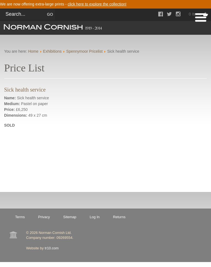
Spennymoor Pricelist (84, 51)
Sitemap (69, 217)
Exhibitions (52, 51)
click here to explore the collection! (97, 4)
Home (33, 51)
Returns (119, 217)
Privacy (44, 217)
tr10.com (52, 248)
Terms (20, 217)
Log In (94, 217)
